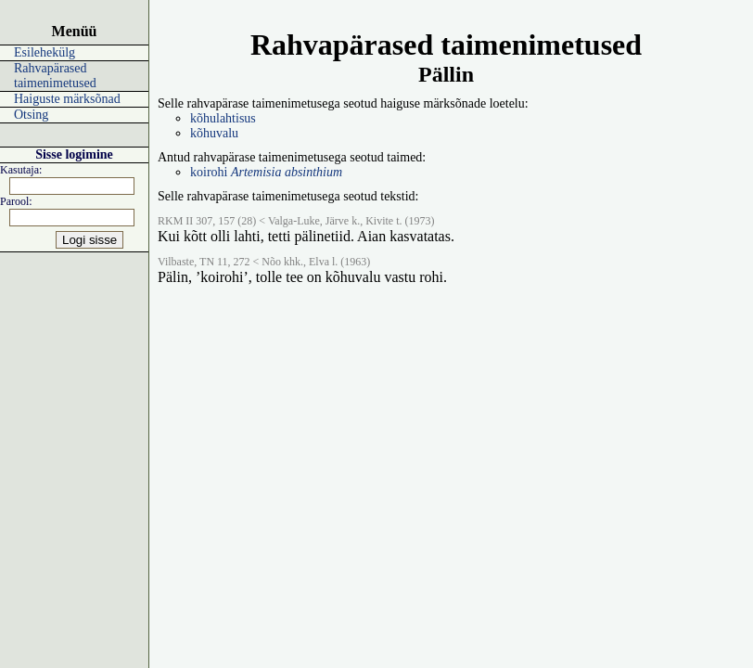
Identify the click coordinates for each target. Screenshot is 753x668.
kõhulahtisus (223, 118)
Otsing (31, 115)
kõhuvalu (214, 133)
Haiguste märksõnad (67, 99)
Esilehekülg (44, 52)
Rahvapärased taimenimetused (55, 75)
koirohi (266, 172)
